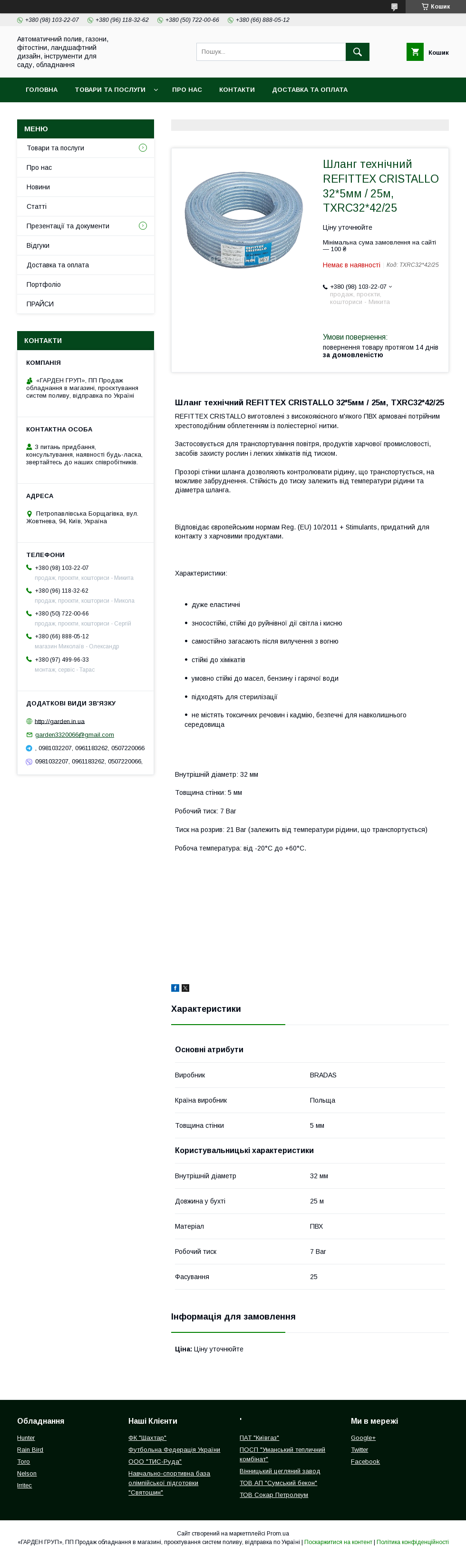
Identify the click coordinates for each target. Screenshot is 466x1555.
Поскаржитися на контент (338, 1542)
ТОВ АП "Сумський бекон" (278, 1483)
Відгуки (38, 245)
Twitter (359, 1449)
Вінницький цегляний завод (280, 1471)
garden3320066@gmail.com (74, 734)
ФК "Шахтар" (147, 1437)
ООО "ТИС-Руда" (155, 1461)
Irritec (24, 1485)
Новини (38, 187)
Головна (42, 89)
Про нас (187, 89)
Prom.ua (278, 1533)
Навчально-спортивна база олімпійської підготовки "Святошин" (169, 1483)
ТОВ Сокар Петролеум (274, 1494)
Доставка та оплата (310, 89)
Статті (37, 206)
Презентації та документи (68, 226)
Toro (23, 1461)
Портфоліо (44, 284)
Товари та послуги (110, 89)
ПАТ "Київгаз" (259, 1437)
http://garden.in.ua (60, 720)
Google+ (363, 1437)
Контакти (237, 89)
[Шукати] (357, 52)
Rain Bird (30, 1449)
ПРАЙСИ (40, 304)
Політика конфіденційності (413, 1542)
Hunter (26, 1437)
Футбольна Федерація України (174, 1449)
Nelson (27, 1473)
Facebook (365, 1461)
